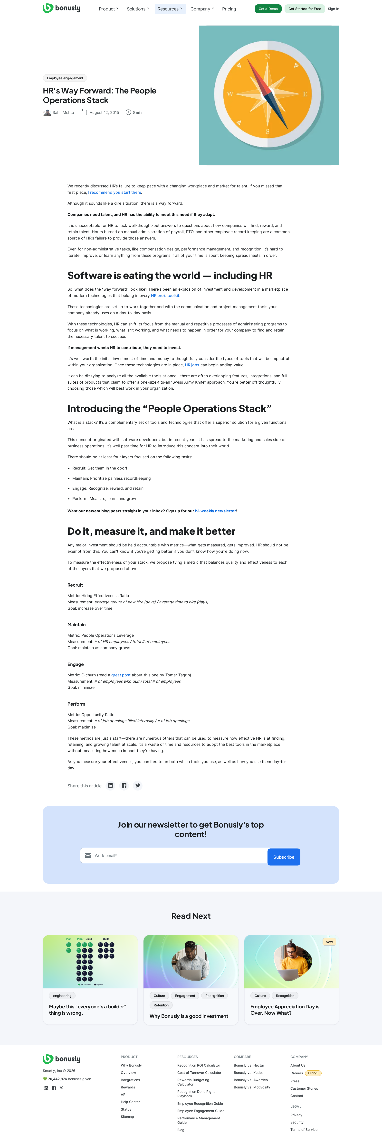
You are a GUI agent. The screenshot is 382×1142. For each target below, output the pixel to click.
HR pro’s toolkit (165, 295)
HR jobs (192, 364)
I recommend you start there (114, 192)
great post (121, 674)
